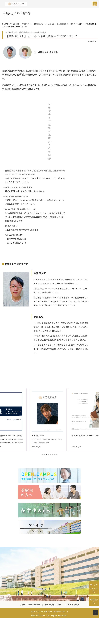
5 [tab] (50, 454)
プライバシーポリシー (30, 603)
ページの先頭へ (96, 613)
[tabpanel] (49, 419)
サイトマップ (73, 603)
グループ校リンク (55, 603)
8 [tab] (57, 454)
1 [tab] (42, 454)
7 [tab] (55, 454)
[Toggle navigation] (95, 4)
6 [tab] (52, 454)
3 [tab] (46, 454)
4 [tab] (48, 454)
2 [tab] (44, 454)
